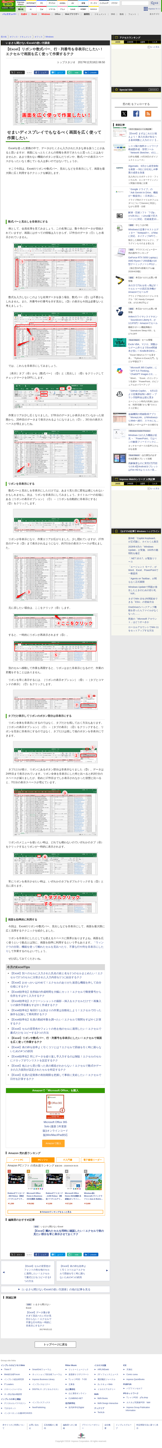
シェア (43, 73)
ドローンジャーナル (13, 1389)
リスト (29, 73)
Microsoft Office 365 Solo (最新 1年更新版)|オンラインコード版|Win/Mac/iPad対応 (55, 1128)
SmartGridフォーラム (41, 1369)
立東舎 (72, 1384)
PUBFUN (127, 1384)
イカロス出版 (100, 1365)
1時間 (117, 42)
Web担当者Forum (12, 1374)
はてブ (60, 73)
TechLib (101, 1412)
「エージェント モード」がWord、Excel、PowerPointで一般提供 (143, 570)
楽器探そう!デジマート (79, 1374)
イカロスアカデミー (106, 1389)
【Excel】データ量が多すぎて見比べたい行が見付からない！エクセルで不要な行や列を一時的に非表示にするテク (38, 1319)
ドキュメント (100, 14)
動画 (122, 14)
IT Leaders (9, 1384)
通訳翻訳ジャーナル (106, 1379)
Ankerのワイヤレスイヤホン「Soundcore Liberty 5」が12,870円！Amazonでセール (143, 319)
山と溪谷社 (70, 1389)
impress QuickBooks (135, 1379)
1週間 (142, 42)
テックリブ (99, 1408)
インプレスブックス (41, 1402)
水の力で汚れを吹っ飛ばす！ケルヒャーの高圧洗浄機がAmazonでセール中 (143, 288)
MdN (96, 1394)
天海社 (129, 1369)
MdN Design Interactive (108, 1403)
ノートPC (18, 1159)
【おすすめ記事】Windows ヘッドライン (139, 531)
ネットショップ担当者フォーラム (47, 1374)
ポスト (19, 73)
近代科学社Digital (76, 1407)
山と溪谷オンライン (77, 1393)
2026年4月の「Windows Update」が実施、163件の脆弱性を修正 (143, 550)
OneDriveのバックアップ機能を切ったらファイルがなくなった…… (143, 610)
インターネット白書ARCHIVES (18, 1413)
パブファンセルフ (134, 1388)
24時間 (130, 42)
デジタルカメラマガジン (15, 1403)
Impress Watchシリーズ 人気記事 (137, 479)
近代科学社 (70, 1403)
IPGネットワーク (131, 1393)
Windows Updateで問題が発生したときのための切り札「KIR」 (142, 590)
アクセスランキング (130, 37)
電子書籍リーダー (92, 1159)
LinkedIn (93, 73)
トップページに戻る (55, 1344)
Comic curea (132, 1374)
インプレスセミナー (41, 1384)
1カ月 (155, 42)
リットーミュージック (78, 1369)
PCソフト (43, 1159)
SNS (113, 14)
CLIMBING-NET (76, 1398)
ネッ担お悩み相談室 (13, 1394)
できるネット (10, 1408)
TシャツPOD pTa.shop (137, 1397)
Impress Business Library (43, 1379)
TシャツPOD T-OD (78, 1379)
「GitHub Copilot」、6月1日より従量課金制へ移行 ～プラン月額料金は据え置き (143, 394)
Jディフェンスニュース (108, 1374)
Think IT (7, 1369)
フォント (132, 14)
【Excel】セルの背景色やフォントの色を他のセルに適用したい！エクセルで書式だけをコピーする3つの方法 (37, 1273)
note (76, 73)
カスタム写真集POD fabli (138, 1402)
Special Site (126, 89)
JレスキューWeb (105, 1384)
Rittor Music (71, 1365)
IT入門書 (67, 1159)
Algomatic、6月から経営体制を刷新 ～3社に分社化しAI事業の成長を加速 (143, 169)
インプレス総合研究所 (14, 1379)
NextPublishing (38, 1407)
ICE (124, 1365)
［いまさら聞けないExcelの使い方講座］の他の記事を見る (55, 1289)
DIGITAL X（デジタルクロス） (46, 1389)
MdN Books (103, 1398)
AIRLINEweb (103, 1369)
